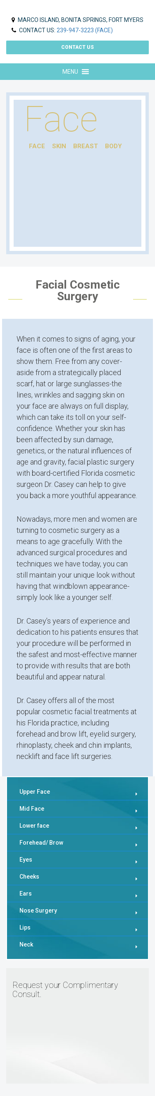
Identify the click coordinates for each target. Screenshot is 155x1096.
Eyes (25, 859)
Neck (26, 944)
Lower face (34, 825)
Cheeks (29, 876)
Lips (25, 927)
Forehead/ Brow (41, 842)
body (113, 146)
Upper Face (34, 791)
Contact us (77, 47)
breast (85, 146)
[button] (70, 71)
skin (59, 146)
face (37, 146)
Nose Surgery (38, 910)
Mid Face (31, 808)
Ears (25, 893)
